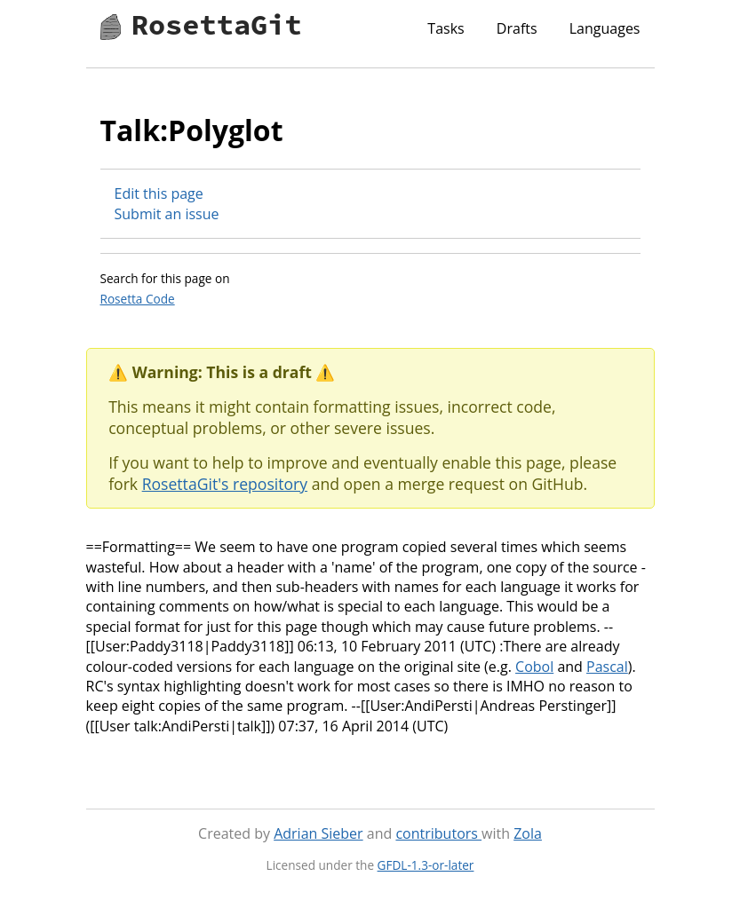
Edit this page (159, 193)
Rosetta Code (137, 298)
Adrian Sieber (318, 833)
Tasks (445, 28)
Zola (527, 833)
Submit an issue (167, 214)
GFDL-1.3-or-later (426, 865)
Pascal (607, 666)
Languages (605, 28)
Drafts (517, 28)
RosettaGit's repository (224, 483)
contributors (438, 833)
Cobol (534, 666)
